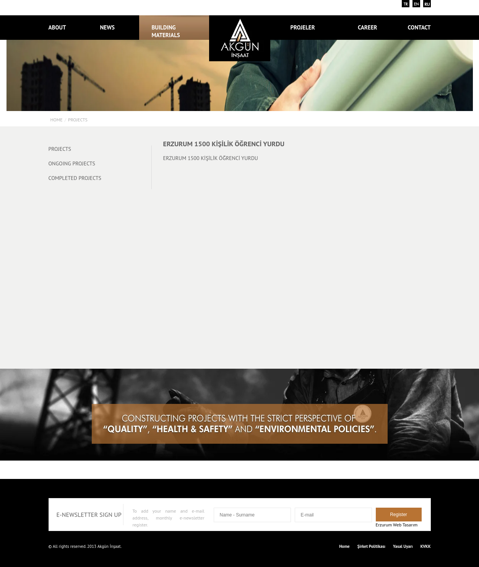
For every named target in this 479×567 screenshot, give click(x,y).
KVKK (426, 546)
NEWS (107, 27)
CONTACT (419, 27)
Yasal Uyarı (403, 546)
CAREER (367, 27)
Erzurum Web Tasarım (397, 525)
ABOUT (57, 27)
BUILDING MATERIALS (166, 31)
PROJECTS (78, 120)
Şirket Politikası (371, 546)
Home (56, 120)
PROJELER (306, 27)
